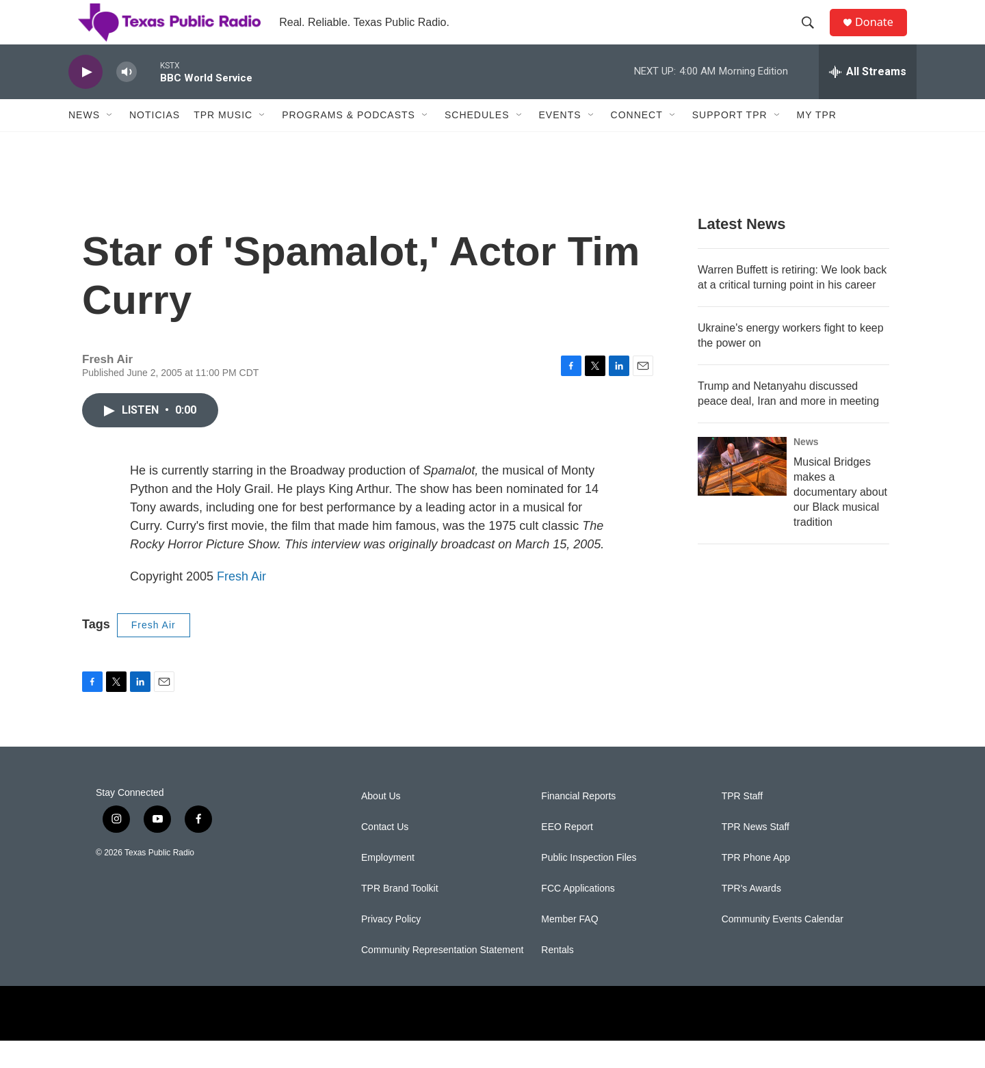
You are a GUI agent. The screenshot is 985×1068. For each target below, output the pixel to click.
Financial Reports (578, 823)
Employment (388, 885)
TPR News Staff (755, 854)
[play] (85, 99)
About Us (381, 823)
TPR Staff (742, 823)
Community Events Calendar (782, 947)
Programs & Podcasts (348, 142)
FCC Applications (577, 916)
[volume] (126, 99)
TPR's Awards (751, 916)
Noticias (154, 142)
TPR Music (223, 142)
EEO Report (566, 854)
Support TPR (729, 142)
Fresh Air (241, 604)
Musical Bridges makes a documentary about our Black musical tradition (840, 519)
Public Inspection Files (588, 885)
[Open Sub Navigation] (110, 142)
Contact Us (384, 854)
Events (560, 142)
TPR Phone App (756, 885)
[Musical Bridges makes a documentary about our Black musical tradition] (742, 493)
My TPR (817, 142)
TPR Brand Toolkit (399, 916)
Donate (882, 36)
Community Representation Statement (442, 977)
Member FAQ (569, 947)
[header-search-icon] (813, 36)
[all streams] (868, 99)
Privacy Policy (391, 947)
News (84, 142)
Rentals (557, 977)
